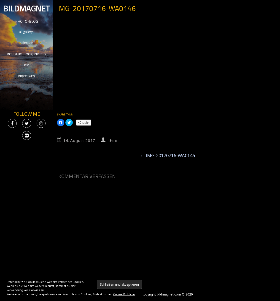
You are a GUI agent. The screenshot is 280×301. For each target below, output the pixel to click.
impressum (26, 76)
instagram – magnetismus (26, 54)
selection (26, 43)
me (26, 65)
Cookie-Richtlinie (124, 294)
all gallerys (26, 32)
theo (112, 140)
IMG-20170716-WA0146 (167, 155)
